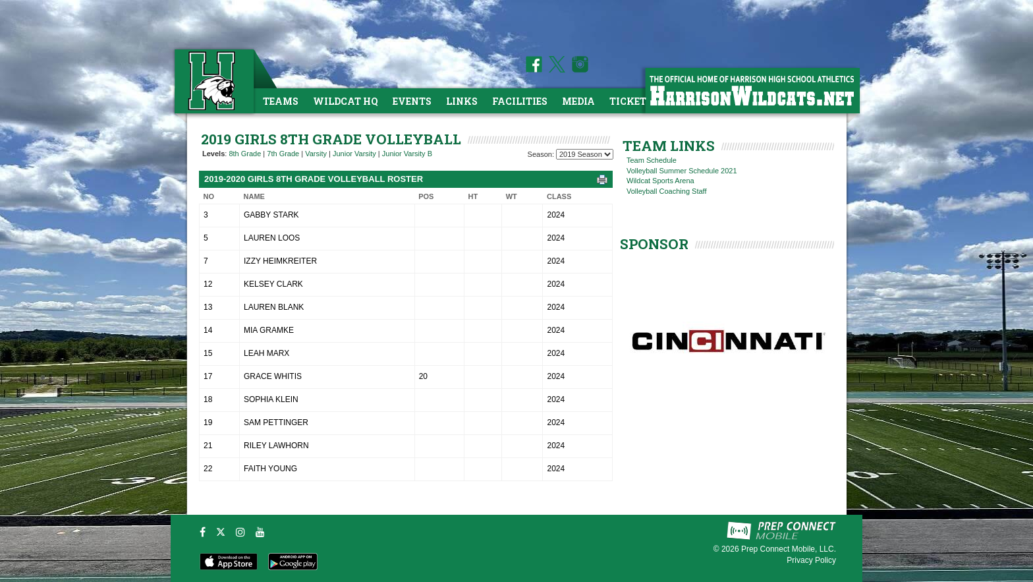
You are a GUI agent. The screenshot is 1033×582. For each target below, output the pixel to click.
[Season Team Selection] (584, 154)
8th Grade (245, 154)
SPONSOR (654, 244)
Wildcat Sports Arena (660, 181)
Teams (280, 101)
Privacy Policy (811, 560)
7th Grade (283, 154)
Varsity (316, 154)
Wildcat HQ (345, 101)
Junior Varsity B (407, 154)
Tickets (630, 101)
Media (578, 101)
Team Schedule (652, 160)
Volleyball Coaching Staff (667, 191)
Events (412, 101)
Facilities (519, 101)
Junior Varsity (354, 154)
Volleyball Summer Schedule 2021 (682, 171)
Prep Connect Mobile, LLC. (788, 549)
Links (462, 101)
